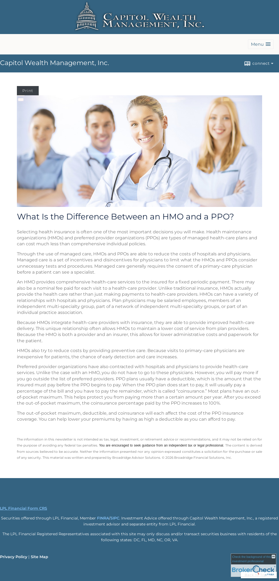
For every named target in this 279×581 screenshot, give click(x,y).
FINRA (103, 518)
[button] (261, 44)
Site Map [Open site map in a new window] (39, 556)
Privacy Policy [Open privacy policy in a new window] (13, 556)
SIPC (114, 518)
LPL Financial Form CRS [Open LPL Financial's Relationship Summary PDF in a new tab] (23, 508)
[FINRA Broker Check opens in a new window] (253, 565)
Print (27, 90)
